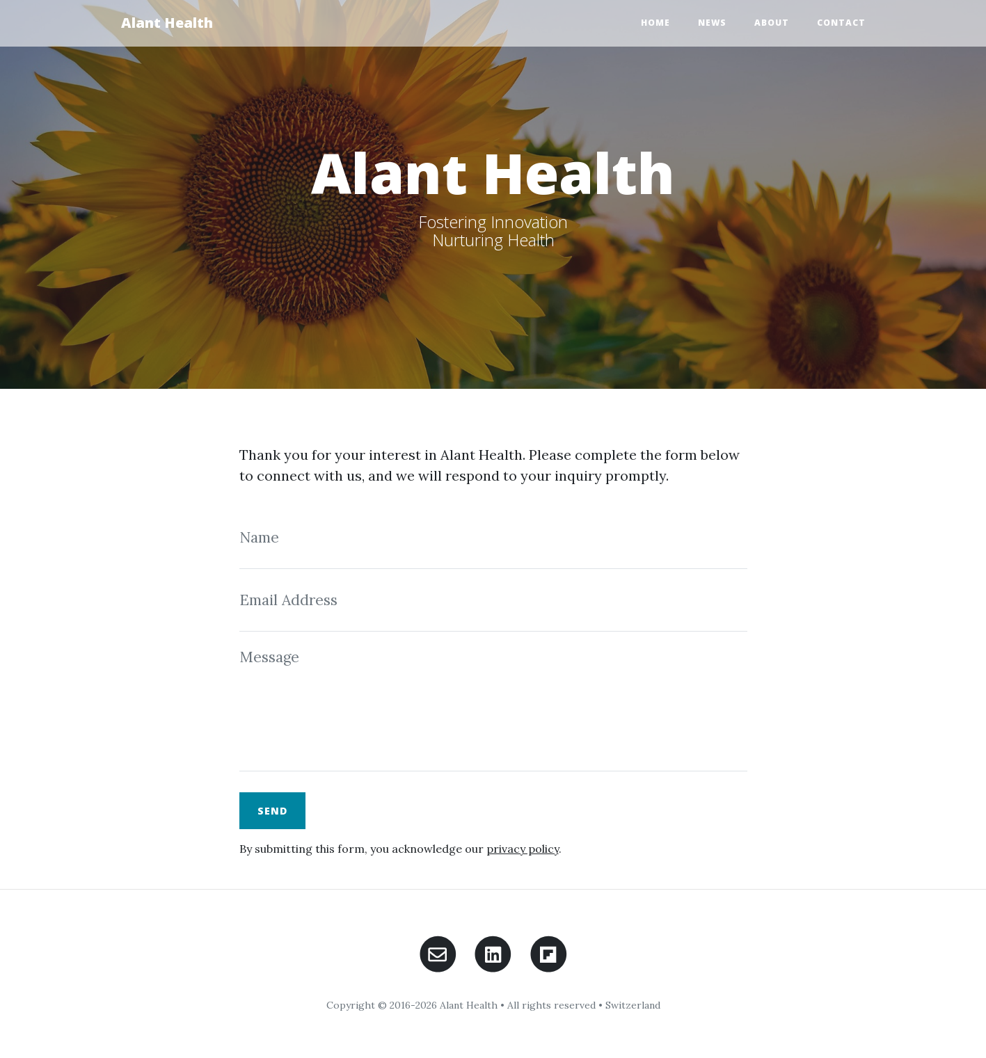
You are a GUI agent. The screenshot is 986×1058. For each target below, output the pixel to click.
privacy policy (522, 849)
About (771, 23)
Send (272, 810)
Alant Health (167, 22)
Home (655, 23)
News (712, 23)
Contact (841, 23)
